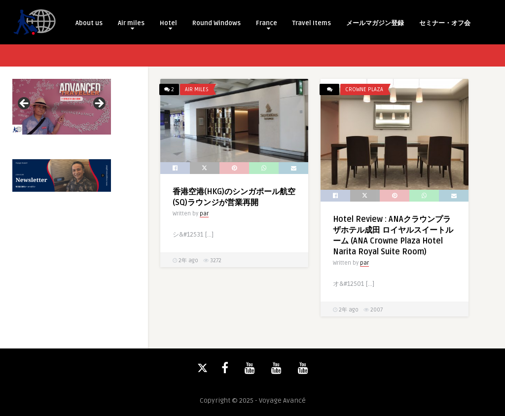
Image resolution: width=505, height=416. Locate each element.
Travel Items (311, 23)
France (266, 24)
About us (89, 23)
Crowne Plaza (364, 89)
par (204, 213)
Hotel (168, 24)
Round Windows (216, 23)
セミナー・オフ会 (444, 23)
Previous (24, 104)
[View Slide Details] (61, 107)
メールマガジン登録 (375, 23)
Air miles (131, 24)
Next (98, 104)
